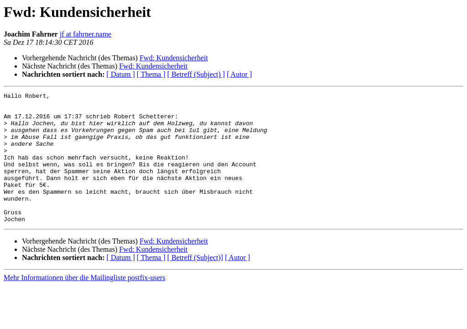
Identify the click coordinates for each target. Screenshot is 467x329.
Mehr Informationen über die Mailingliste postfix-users (84, 304)
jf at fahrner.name (85, 34)
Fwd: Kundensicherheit (174, 58)
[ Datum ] (120, 74)
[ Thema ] (151, 74)
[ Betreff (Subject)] (195, 283)
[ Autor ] (239, 74)
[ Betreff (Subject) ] (196, 74)
